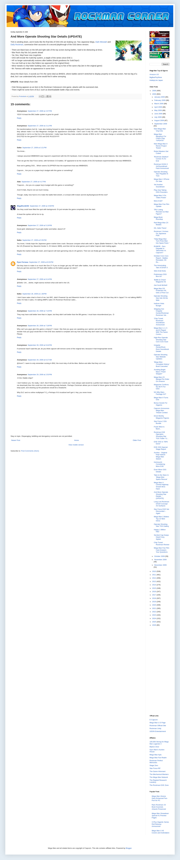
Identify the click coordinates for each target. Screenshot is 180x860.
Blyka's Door (154, 747)
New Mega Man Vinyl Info (160, 130)
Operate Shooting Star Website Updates (160, 357)
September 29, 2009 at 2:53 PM (40, 375)
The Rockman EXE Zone (159, 785)
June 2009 (158, 114)
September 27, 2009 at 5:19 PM (40, 225)
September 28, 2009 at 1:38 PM (34, 294)
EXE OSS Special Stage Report (160, 448)
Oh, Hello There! (160, 228)
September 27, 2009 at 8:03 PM (41, 262)
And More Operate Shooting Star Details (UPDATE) (161, 495)
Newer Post (15, 440)
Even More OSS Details (160, 471)
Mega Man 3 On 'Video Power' (160, 196)
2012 (154, 578)
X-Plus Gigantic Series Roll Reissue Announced (160, 824)
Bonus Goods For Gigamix (160, 404)
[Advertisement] (160, 670)
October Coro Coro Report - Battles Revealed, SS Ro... (161, 259)
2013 (154, 581)
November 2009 (160, 560)
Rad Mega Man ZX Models (161, 224)
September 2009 (160, 124)
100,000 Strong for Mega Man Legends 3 (159, 743)
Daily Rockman (17, 44)
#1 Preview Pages (160, 815)
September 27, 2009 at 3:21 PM (34, 148)
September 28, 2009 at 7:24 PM (40, 311)
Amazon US (154, 74)
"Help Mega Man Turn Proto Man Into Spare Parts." (161, 241)
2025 (154, 622)
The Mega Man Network (159, 777)
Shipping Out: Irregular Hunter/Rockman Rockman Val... (161, 312)
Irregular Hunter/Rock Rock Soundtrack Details (161, 348)
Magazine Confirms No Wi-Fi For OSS (161, 387)
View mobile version (76, 445)
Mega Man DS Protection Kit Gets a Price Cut (161, 291)
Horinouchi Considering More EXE (159, 464)
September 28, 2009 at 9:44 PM (40, 345)
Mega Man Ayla (155, 755)
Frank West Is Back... (159, 428)
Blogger (129, 848)
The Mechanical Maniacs (159, 774)
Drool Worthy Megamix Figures (161, 417)
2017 (154, 595)
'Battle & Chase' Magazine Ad (160, 281)
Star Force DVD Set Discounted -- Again (161, 511)
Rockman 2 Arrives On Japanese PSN (161, 233)
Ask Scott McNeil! (160, 285)
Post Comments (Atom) (30, 451)
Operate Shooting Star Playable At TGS (161, 174)
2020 (154, 605)
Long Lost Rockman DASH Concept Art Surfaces (161, 504)
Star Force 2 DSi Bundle (160, 422)
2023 (154, 615)
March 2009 (159, 104)
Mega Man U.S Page (158, 723)
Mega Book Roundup (158, 218)
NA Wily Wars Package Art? (160, 393)
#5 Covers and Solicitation (160, 832)
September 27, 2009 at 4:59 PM (42, 206)
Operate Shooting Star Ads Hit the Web (161, 298)
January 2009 (159, 97)
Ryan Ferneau (22, 262)
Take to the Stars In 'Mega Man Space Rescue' (161, 477)
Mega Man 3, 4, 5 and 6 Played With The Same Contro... (161, 331)
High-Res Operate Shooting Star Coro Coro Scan (161, 340)
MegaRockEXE (23, 206)
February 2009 (160, 100)
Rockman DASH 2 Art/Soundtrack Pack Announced (161, 166)
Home (76, 440)
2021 (154, 608)
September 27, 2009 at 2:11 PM (40, 126)
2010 (154, 571)
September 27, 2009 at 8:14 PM (40, 279)
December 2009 (160, 565)
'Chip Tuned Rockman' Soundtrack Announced (159, 321)
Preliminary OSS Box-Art (160, 275)
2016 (154, 592)
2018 (154, 598)
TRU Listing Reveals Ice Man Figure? (161, 212)
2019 (154, 602)
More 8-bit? (158, 201)
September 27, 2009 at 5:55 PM (34, 240)
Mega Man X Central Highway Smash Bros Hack (161, 486)
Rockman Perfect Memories (156, 762)
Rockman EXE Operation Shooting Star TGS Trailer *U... (161, 435)
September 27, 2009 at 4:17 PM (34, 182)
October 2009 (159, 556)
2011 (154, 575)
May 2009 (158, 110)
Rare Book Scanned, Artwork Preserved (159, 807)
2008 (154, 91)
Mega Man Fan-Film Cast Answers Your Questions (161, 550)
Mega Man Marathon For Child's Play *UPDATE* (160, 137)
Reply (19, 118)
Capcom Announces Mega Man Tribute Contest (161, 410)
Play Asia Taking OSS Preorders (160, 191)
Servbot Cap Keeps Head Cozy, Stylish (161, 537)
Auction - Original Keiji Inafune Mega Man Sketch (160, 456)
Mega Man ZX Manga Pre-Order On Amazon (161, 379)
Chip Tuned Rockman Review (161, 543)
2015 (154, 588)
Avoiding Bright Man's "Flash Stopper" (160, 372)
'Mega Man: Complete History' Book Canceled (161, 364)
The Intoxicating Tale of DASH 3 (161, 266)
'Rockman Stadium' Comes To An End (161, 159)
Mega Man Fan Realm (158, 758)
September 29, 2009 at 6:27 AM (40, 360)
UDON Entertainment (158, 731)
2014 (154, 585)
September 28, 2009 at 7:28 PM (40, 326)
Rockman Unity (155, 728)
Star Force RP (155, 768)
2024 (154, 618)
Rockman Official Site (158, 726)
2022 (154, 612)
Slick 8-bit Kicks (160, 271)
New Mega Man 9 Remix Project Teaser (160, 146)
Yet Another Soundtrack (159, 186)
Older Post (137, 440)
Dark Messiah (101, 42)
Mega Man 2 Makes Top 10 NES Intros (161, 519)
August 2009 (159, 120)
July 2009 (158, 117)
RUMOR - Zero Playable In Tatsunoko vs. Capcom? (160, 249)
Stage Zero (154, 765)
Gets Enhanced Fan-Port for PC (160, 798)
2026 (154, 625)
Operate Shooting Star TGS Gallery (161, 525)
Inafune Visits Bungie (159, 304)
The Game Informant (157, 771)
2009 (154, 94)
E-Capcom (154, 720)
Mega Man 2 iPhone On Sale (161, 180)
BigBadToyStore (156, 77)
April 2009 (158, 107)
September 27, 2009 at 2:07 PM (40, 111)
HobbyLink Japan (156, 80)
